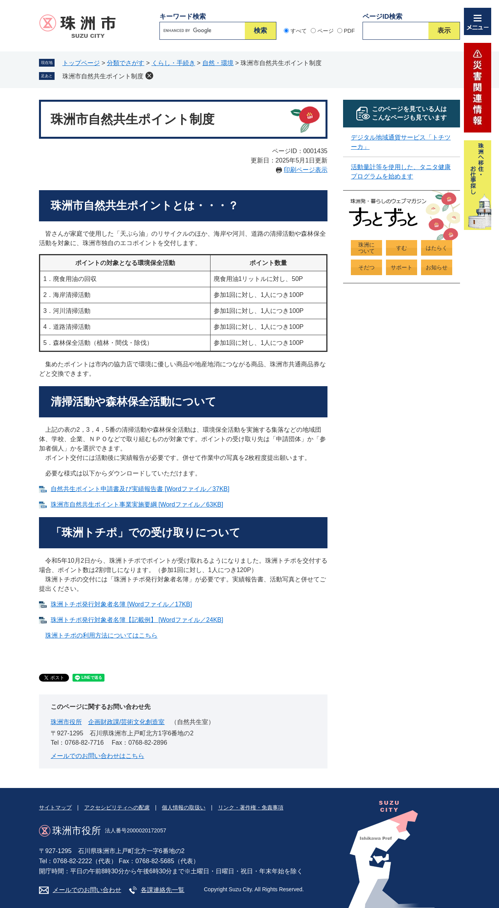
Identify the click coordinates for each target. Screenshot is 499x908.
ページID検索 (382, 16)
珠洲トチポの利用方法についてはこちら (101, 635)
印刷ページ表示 (305, 169)
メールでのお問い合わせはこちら (97, 756)
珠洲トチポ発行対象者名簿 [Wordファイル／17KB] (121, 604)
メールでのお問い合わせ (87, 890)
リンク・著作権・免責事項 (250, 807)
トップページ (81, 63)
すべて (298, 31)
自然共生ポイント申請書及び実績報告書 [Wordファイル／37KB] (140, 489)
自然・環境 (218, 63)
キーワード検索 (182, 16)
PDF (349, 31)
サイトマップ (55, 807)
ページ (325, 31)
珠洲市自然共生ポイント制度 (102, 76)
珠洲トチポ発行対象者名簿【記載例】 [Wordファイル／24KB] (137, 620)
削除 (149, 75)
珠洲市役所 (66, 722)
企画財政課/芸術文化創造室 (126, 722)
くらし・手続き (173, 63)
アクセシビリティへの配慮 (117, 807)
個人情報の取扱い (183, 807)
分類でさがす (125, 63)
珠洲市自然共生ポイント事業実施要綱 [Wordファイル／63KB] (137, 504)
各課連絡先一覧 (162, 890)
